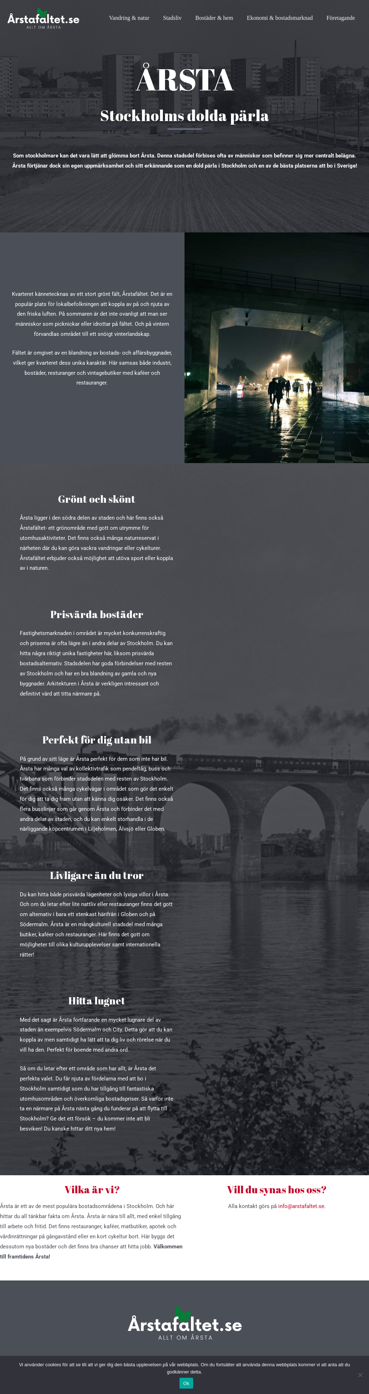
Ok (186, 1383)
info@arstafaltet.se (301, 1206)
